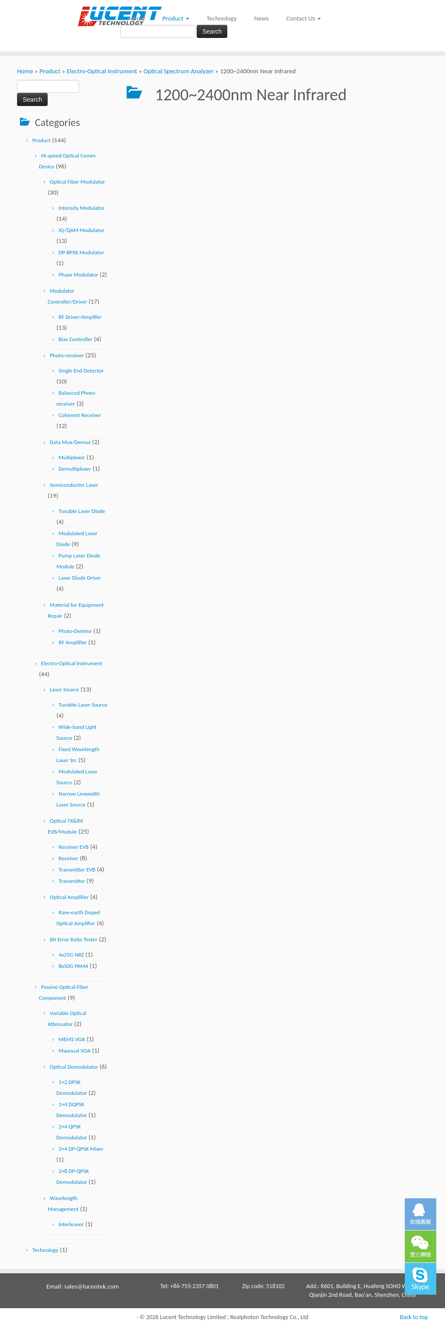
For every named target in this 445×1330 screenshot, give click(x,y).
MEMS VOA (72, 1039)
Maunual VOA (74, 1050)
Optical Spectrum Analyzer (178, 71)
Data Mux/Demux (70, 442)
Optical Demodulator (74, 1066)
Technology (222, 18)
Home (137, 18)
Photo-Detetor (75, 631)
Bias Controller (75, 339)
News (261, 18)
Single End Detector (81, 370)
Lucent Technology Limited (193, 1317)
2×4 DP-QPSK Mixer (81, 1148)
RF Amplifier (73, 642)
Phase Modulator (78, 274)
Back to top (414, 1317)
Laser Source (64, 689)
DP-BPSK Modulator (81, 252)
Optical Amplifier (69, 897)
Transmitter (72, 881)
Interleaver (71, 1224)
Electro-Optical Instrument (101, 71)
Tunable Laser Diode (82, 511)
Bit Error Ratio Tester (73, 939)
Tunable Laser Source (83, 704)
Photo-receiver (67, 355)
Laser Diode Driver (80, 577)
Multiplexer (72, 457)
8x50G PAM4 (73, 966)
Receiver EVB (74, 847)
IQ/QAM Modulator (81, 230)
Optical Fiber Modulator (77, 181)
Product (176, 18)
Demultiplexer (75, 468)
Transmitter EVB (77, 869)
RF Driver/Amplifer (80, 317)
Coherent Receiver (80, 415)
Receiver (68, 858)
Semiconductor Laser (74, 485)
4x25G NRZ (71, 954)
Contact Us (303, 18)
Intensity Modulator (81, 208)
